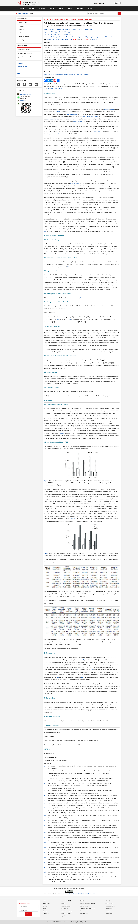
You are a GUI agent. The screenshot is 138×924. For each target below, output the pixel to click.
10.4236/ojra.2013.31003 (53, 39)
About (70, 8)
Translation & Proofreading (87, 908)
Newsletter (20, 63)
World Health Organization (90, 116)
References (47, 763)
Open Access (109, 903)
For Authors (64, 908)
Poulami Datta (56, 29)
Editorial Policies (65, 906)
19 (77, 669)
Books (52, 8)
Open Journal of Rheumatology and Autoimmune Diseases (60, 19)
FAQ (18, 73)
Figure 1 (62, 433)
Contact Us (20, 70)
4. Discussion (49, 653)
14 (58, 319)
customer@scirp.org (25, 94)
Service (83, 901)
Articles (31, 8)
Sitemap (45, 911)
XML (71, 39)
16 (84, 660)
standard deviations (52, 119)
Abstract (47, 42)
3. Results (48, 400)
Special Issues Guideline (25, 57)
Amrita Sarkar (47, 29)
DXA (110, 119)
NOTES (47, 749)
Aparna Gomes (64, 29)
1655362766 (23, 101)
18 (45, 857)
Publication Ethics (110, 906)
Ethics (63, 903)
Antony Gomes (88, 29)
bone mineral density (72, 114)
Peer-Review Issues (66, 911)
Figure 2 (72, 518)
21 (58, 677)
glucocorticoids (98, 131)
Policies (109, 901)
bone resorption (74, 183)
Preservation (109, 908)
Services (80, 8)
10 (45, 231)
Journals (42, 8)
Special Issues (65, 916)
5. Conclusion (49, 698)
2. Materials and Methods (54, 236)
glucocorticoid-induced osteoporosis (59, 134)
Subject (45, 906)
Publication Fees (24, 36)
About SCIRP (66, 901)
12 (80, 298)
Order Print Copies (85, 906)
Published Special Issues (25, 53)
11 (68, 267)
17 (45, 852)
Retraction (108, 911)
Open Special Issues (24, 49)
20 (92, 669)
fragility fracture (77, 121)
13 (64, 308)
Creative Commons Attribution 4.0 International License (82, 893)
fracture (58, 111)
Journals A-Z (46, 903)
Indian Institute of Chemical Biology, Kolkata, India (57, 34)
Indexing (21, 40)
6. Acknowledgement (52, 716)
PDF (63, 39)
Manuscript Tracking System (87, 903)
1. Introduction (49, 93)
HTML (67, 39)
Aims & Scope (23, 22)
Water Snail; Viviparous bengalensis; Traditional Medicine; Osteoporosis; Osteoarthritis (67, 74)
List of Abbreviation (51, 725)
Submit (90, 8)
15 (70, 319)
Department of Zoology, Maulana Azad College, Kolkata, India (60, 32)
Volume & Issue (84, 913)
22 (82, 677)
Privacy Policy (109, 913)
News (61, 8)
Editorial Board (23, 33)
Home (22, 8)
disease (106, 109)
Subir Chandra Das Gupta (76, 29)
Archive (21, 29)
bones (112, 109)
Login (117, 3)
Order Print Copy (22, 66)
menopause (84, 124)
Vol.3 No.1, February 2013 (84, 19)
